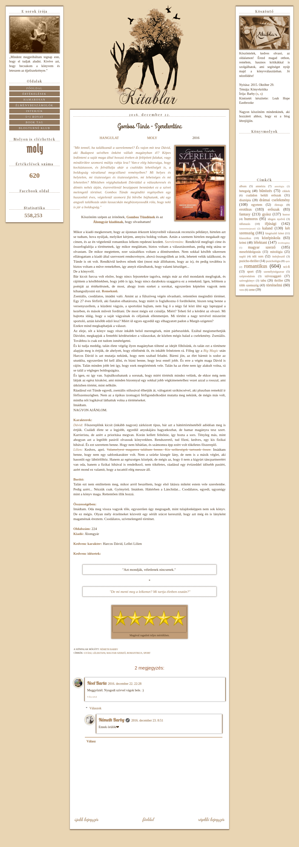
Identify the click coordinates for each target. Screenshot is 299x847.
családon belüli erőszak (263, 195)
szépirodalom (247, 276)
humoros (251, 219)
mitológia (276, 251)
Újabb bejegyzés (86, 819)
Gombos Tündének (140, 217)
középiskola (271, 238)
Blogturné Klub (34, 128)
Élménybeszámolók (34, 105)
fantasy (244, 214)
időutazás (244, 223)
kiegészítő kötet (274, 233)
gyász (88, 653)
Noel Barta (96, 683)
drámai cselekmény (274, 200)
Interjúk (34, 111)
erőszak (273, 209)
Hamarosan (34, 99)
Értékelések (35, 94)
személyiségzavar (274, 271)
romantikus (134, 653)
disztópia (245, 200)
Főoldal (148, 819)
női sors (257, 256)
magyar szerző (116, 653)
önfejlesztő (278, 256)
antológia (279, 186)
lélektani (99, 653)
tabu (263, 280)
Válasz (92, 697)
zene (252, 289)
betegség (244, 191)
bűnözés (265, 191)
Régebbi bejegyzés (211, 819)
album (242, 186)
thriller (278, 280)
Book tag (34, 122)
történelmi (274, 285)
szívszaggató (273, 276)
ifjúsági (270, 223)
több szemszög (249, 285)
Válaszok (95, 708)
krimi (242, 242)
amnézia (260, 186)
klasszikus (245, 238)
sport (146, 653)
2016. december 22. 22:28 (124, 683)
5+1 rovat (34, 116)
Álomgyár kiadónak (108, 222)
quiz (287, 261)
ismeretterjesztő (247, 228)
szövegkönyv (246, 280)
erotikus (245, 209)
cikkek (286, 191)
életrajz (278, 204)
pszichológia (273, 261)
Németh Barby (111, 720)
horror (286, 214)
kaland (267, 228)
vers (241, 289)
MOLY (152, 138)
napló (242, 256)
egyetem (256, 204)
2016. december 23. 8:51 (147, 720)
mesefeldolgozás (250, 251)
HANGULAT (109, 138)
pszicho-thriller (249, 261)
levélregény (284, 242)
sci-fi (286, 266)
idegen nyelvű (276, 219)
